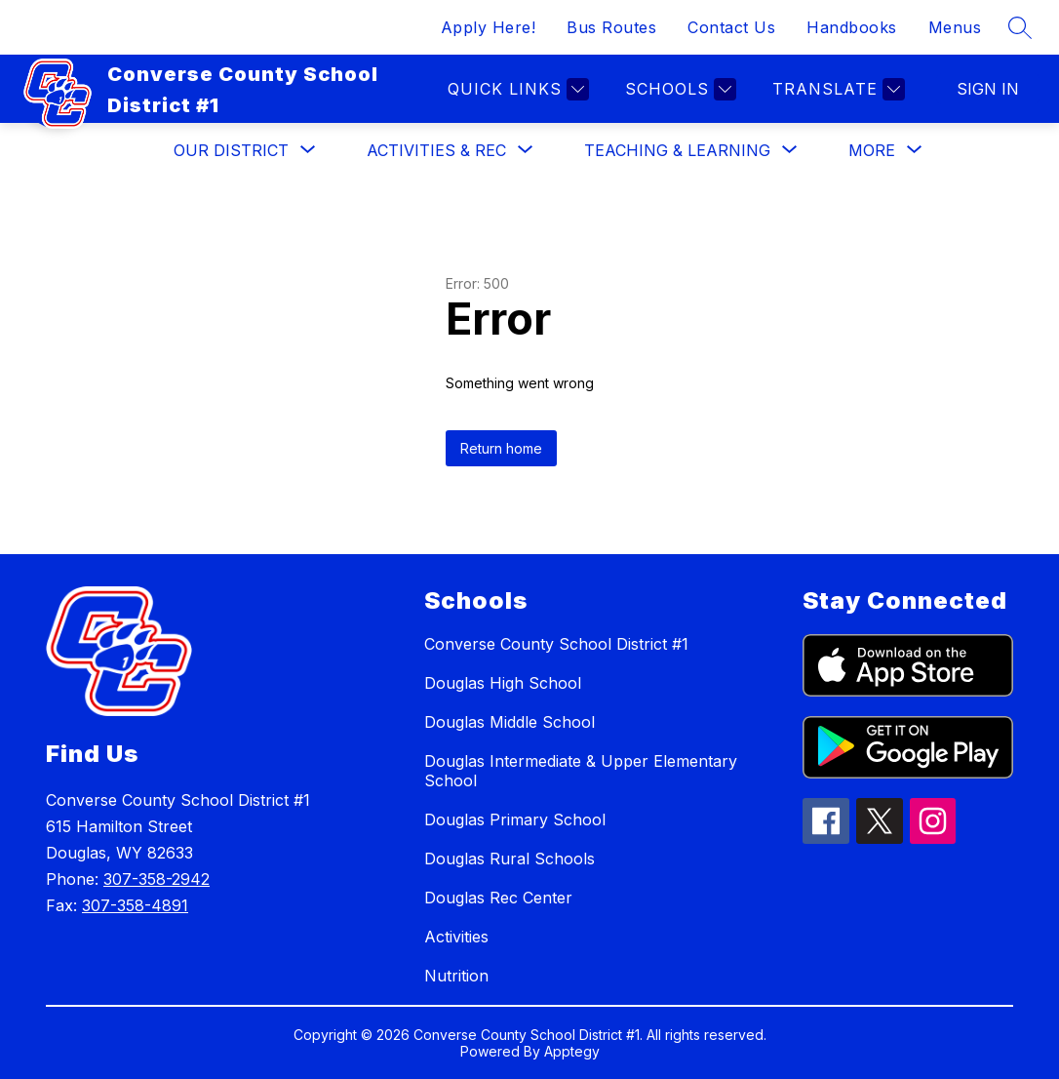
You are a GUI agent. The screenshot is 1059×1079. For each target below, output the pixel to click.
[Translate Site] (836, 89)
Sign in (988, 89)
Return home (501, 448)
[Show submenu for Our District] (231, 150)
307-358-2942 (156, 879)
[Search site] (1020, 27)
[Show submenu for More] (871, 150)
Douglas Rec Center (498, 897)
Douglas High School (502, 683)
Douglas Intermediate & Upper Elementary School (580, 770)
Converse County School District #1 (556, 644)
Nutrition (456, 975)
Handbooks (851, 27)
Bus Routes (611, 27)
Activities (456, 936)
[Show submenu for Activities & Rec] (436, 150)
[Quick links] (516, 89)
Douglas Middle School (509, 722)
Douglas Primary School (515, 819)
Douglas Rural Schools (509, 858)
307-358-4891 (135, 905)
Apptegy (572, 1051)
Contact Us (731, 27)
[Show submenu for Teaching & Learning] (677, 150)
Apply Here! (488, 27)
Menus (955, 27)
